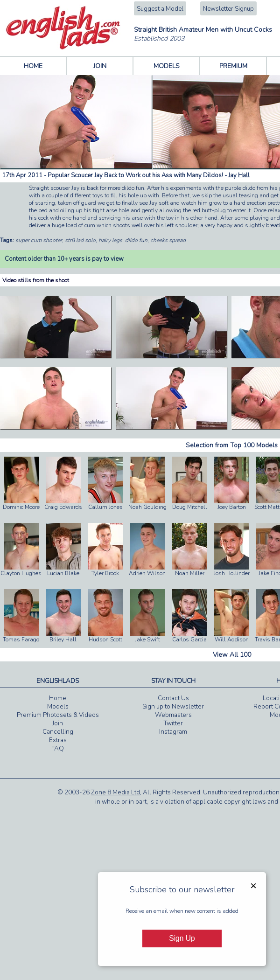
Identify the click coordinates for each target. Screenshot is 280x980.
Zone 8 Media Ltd (115, 792)
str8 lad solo (80, 240)
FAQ (57, 748)
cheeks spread (168, 240)
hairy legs (110, 240)
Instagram (173, 732)
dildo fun (136, 240)
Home (57, 698)
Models (58, 706)
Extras (58, 740)
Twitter (173, 723)
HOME (33, 66)
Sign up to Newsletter (173, 706)
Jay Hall (239, 175)
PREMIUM (233, 66)
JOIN (99, 66)
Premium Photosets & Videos (58, 715)
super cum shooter (38, 240)
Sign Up (182, 938)
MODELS (167, 66)
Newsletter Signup (228, 9)
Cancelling (57, 732)
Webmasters (173, 715)
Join (57, 723)
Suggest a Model (160, 9)
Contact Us (173, 698)
